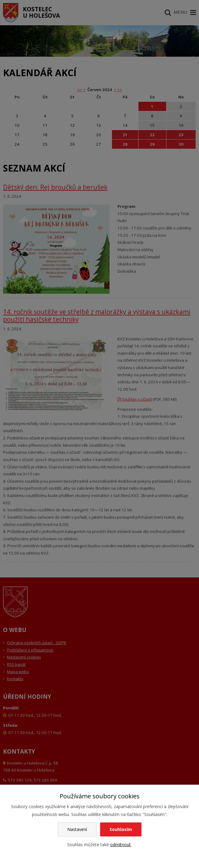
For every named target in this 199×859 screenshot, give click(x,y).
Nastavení (77, 829)
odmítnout (120, 844)
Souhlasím (121, 829)
